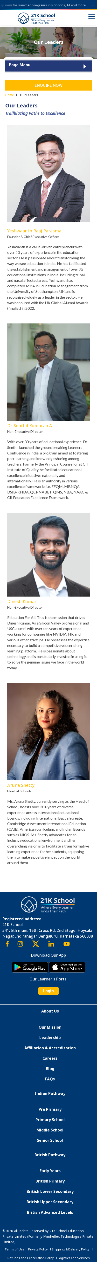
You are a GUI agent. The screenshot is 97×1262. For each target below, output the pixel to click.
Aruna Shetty (21, 785)
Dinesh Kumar (21, 601)
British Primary (50, 1181)
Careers (49, 1058)
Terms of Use (14, 1249)
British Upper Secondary (50, 1201)
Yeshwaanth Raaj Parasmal (34, 231)
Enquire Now (48, 85)
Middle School (49, 1130)
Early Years (50, 1170)
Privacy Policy (38, 1249)
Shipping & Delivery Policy (71, 1249)
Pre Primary (50, 1109)
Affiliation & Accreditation (50, 1048)
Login (48, 990)
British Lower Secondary (50, 1191)
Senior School (50, 1140)
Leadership (50, 1037)
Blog (50, 1068)
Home (9, 95)
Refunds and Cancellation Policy (30, 1258)
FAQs (50, 1079)
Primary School (50, 1119)
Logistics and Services (74, 1258)
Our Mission (50, 1027)
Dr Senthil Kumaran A (29, 425)
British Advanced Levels (50, 1212)
